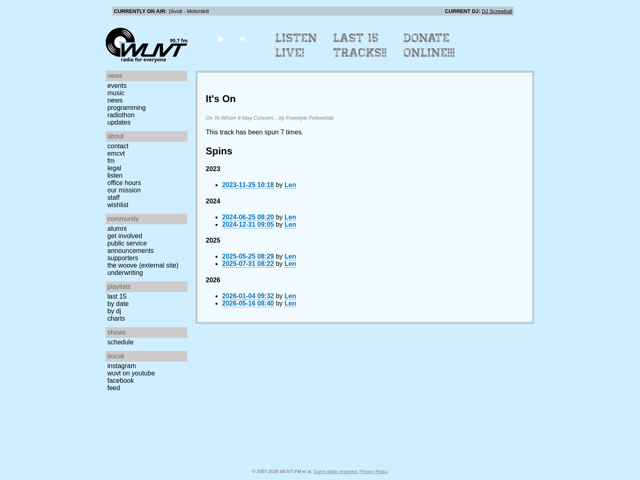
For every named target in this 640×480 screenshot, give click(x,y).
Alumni (117, 228)
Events (117, 85)
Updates (119, 122)
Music (115, 92)
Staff (113, 197)
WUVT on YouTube (131, 373)
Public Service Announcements (130, 247)
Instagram (121, 365)
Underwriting (125, 272)
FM (111, 160)
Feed (113, 387)
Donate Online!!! (429, 45)
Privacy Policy (374, 471)
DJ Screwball (497, 11)
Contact (118, 146)
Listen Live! (297, 45)
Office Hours (124, 182)
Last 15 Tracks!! (360, 45)
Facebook (120, 380)
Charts (116, 318)
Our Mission (124, 190)
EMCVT (116, 153)
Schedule (120, 342)
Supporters (122, 258)
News (114, 100)
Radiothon (121, 115)
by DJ (114, 311)
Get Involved (124, 235)
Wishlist (118, 204)
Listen (114, 175)
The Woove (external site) (142, 265)
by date (118, 303)
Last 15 (117, 296)
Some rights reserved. (335, 471)
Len (290, 184)
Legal (114, 168)
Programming (126, 107)
